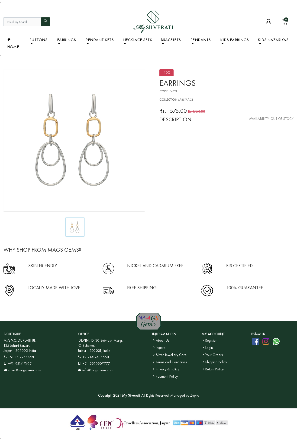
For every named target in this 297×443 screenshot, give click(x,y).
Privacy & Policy (165, 369)
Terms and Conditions (169, 362)
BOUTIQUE (12, 334)
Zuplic (194, 395)
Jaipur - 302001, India (94, 350)
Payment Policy (165, 376)
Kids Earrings (234, 39)
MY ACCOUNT (213, 334)
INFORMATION (164, 334)
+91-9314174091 (18, 363)
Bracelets (171, 39)
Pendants (200, 39)
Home (13, 43)
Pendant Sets (100, 39)
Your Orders (212, 354)
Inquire (158, 347)
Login (207, 347)
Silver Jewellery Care (169, 354)
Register (209, 340)
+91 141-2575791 (19, 357)
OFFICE (83, 334)
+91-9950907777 (94, 363)
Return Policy (212, 369)
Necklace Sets (137, 39)
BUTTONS (38, 39)
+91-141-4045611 (94, 357)
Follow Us (258, 334)
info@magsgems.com (97, 370)
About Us (160, 340)
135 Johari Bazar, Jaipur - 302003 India (19, 348)
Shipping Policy (214, 362)
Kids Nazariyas (273, 39)
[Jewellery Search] (22, 21)
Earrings (66, 39)
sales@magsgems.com (22, 370)
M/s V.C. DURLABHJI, (19, 340)
